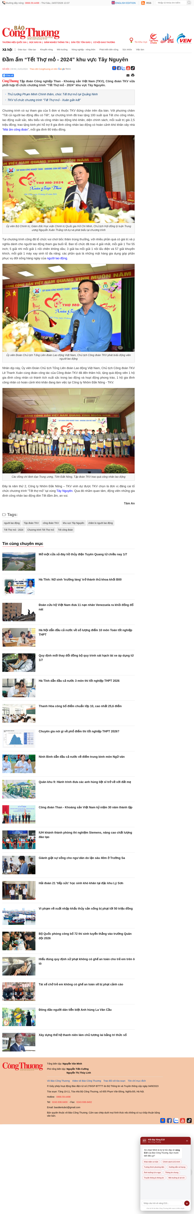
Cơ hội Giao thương (104, 42)
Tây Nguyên (64, 491)
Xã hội (7, 49)
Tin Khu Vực (138, 40)
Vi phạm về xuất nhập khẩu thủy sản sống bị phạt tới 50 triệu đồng (86, 908)
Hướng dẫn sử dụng (177, 1167)
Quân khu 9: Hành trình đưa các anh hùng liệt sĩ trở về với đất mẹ (85, 782)
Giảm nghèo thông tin (56, 42)
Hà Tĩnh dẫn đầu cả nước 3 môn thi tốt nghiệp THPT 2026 (79, 680)
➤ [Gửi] (187, 1203)
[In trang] (133, 75)
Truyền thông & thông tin (154, 1178)
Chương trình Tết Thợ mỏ (40, 529)
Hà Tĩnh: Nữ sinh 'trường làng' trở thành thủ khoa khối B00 (80, 579)
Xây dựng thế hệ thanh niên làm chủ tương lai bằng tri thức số (83, 1035)
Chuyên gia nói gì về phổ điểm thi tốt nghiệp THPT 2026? (79, 731)
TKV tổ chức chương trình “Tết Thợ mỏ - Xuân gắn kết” (44, 100)
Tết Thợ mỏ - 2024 (13, 529)
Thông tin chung (171, 1172)
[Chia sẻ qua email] (127, 75)
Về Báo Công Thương (58, 1080)
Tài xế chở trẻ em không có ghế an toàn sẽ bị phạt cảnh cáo (81, 984)
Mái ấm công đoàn (15, 129)
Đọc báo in (35, 42)
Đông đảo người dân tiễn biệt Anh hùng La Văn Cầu (75, 1009)
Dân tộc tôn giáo (81, 42)
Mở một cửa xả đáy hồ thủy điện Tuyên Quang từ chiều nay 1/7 (83, 554)
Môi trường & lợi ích (177, 1178)
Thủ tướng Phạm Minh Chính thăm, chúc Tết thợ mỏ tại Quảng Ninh (52, 94)
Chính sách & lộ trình (171, 1162)
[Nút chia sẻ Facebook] (28, 75)
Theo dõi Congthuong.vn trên (43, 69)
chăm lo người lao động (100, 523)
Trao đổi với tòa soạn (114, 1080)
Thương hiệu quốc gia (14, 42)
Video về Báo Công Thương (86, 1080)
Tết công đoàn (65, 529)
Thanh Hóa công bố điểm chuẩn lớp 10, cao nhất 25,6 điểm (80, 706)
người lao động (57, 258)
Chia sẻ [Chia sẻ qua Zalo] (8, 75)
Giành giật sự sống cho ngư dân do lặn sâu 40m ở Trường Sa (82, 858)
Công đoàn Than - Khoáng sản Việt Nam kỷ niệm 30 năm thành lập (85, 807)
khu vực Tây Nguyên (73, 523)
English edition (125, 3)
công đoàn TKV (51, 523)
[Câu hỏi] (162, 1203)
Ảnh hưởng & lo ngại (152, 1172)
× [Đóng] (187, 1140)
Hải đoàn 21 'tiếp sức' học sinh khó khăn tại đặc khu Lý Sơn (81, 883)
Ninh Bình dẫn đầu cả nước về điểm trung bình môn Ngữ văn (82, 756)
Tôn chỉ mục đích (137, 1080)
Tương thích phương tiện (154, 1167)
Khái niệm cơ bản (151, 1162)
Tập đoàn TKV (31, 523)
